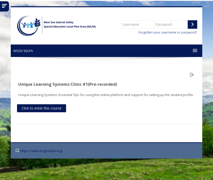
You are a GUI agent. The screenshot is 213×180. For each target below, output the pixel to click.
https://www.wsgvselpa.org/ (41, 151)
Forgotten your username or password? (167, 32)
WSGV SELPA (23, 50)
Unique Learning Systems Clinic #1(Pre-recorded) (67, 84)
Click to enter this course (42, 108)
